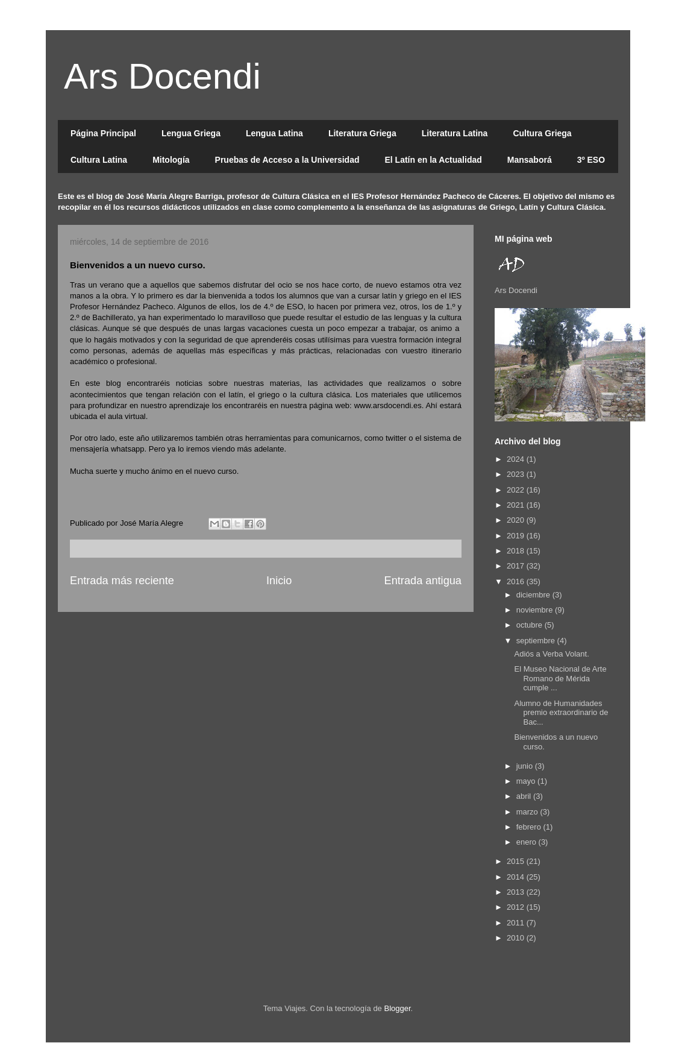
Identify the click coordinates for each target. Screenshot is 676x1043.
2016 (517, 581)
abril (524, 796)
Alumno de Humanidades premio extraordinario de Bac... (561, 712)
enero (527, 841)
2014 (517, 876)
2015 (517, 861)
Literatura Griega (362, 133)
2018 (517, 550)
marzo (528, 811)
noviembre (535, 609)
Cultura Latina (98, 160)
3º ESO (591, 160)
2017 (517, 565)
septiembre (536, 640)
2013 (517, 891)
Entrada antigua (423, 581)
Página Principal (103, 133)
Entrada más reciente (122, 581)
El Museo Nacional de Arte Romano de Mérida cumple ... (560, 678)
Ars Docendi (162, 76)
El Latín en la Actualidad (432, 160)
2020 (517, 520)
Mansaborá (529, 160)
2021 (517, 504)
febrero (529, 826)
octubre (530, 624)
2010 (517, 937)
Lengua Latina (274, 133)
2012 (517, 907)
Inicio (279, 581)
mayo (526, 781)
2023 (517, 474)
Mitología (170, 160)
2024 (517, 459)
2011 (517, 922)
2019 (517, 535)
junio (525, 765)
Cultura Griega (542, 133)
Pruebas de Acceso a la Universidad (287, 160)
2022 (517, 489)
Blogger (397, 1008)
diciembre (534, 594)
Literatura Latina (455, 133)
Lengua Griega (191, 133)
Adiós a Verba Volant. (551, 653)
